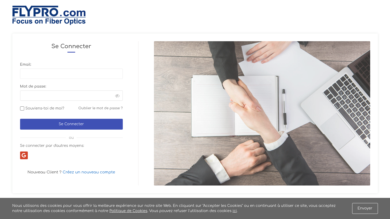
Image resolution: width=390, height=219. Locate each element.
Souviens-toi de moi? (44, 108)
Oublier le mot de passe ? (100, 108)
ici (234, 211)
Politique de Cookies (128, 211)
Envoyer (365, 208)
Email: (25, 64)
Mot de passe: (33, 86)
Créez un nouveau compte (89, 172)
